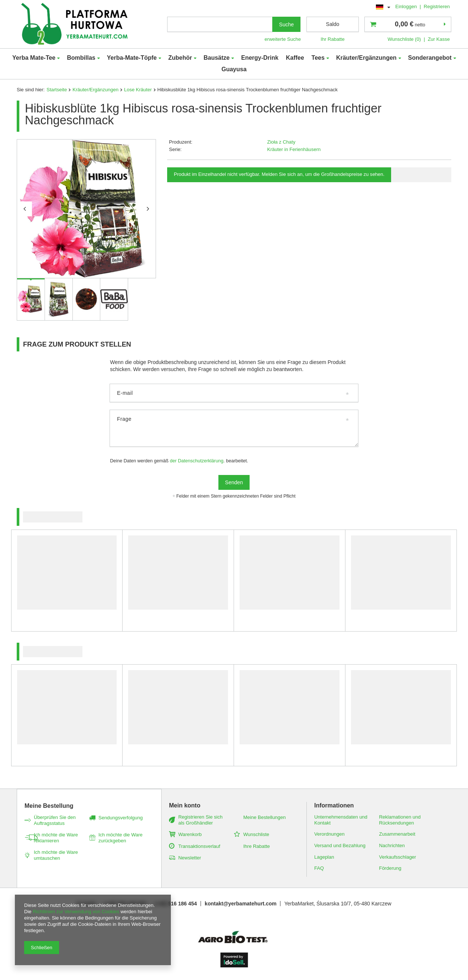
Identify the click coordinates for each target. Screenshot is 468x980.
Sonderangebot (430, 58)
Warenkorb (190, 834)
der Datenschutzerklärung (196, 460)
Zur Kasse (439, 39)
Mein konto (184, 805)
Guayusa (234, 69)
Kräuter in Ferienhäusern (294, 149)
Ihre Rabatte (256, 846)
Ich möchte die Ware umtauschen (56, 855)
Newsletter (189, 858)
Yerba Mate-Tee (33, 58)
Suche (286, 24)
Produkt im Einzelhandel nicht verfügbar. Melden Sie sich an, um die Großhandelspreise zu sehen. (279, 174)
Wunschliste (256, 834)
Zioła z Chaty (281, 142)
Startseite (56, 89)
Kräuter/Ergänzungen (366, 58)
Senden (234, 482)
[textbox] (220, 24)
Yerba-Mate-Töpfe (132, 58)
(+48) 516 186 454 (175, 904)
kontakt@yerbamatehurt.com (240, 904)
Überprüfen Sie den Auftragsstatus (55, 820)
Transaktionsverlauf (199, 846)
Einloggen (406, 6)
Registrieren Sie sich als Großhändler (200, 820)
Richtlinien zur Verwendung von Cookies (76, 911)
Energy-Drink (259, 58)
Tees (318, 58)
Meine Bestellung (49, 806)
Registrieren (437, 6)
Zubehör (180, 58)
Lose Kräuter (138, 89)
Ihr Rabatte (332, 39)
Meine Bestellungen (264, 817)
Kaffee (295, 58)
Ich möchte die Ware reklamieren (56, 837)
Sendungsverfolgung (120, 817)
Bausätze (217, 58)
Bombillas (81, 58)
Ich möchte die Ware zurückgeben (120, 837)
